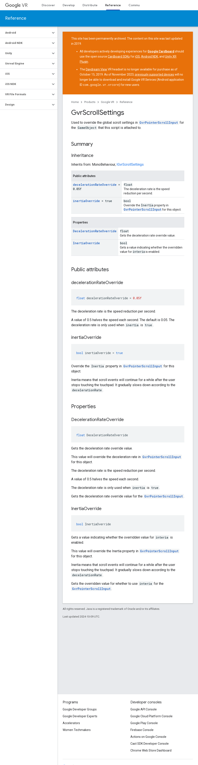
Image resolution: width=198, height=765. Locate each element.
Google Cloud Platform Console (151, 716)
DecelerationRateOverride (95, 231)
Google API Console (143, 709)
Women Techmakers (77, 730)
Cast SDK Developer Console (149, 743)
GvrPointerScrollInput (158, 122)
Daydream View (96, 69)
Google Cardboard (161, 51)
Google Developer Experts (80, 716)
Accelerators (71, 723)
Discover (48, 5)
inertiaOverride (86, 201)
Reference (15, 18)
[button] (25, 32)
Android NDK (149, 56)
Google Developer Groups (80, 709)
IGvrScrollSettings (130, 164)
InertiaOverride (86, 243)
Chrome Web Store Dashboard (150, 750)
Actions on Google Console (148, 736)
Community (137, 5)
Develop (69, 5)
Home (75, 101)
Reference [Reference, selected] (113, 5)
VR (16, 5)
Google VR (107, 101)
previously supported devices (154, 74)
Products (89, 101)
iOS (137, 56)
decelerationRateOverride (95, 184)
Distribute (90, 5)
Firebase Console (142, 730)
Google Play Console (144, 723)
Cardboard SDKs (119, 56)
